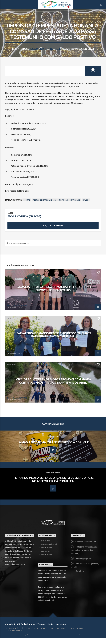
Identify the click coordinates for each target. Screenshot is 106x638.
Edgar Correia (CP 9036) (45, 49)
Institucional (46, 547)
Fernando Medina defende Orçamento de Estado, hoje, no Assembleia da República (54, 479)
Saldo (86, 200)
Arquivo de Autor (53, 225)
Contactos (45, 551)
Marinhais (75, 200)
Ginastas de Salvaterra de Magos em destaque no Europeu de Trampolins (54, 289)
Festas (27, 200)
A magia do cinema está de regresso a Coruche (54, 442)
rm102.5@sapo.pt (83, 558)
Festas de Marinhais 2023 (45, 200)
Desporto (11, 272)
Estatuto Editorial (49, 544)
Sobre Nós (45, 541)
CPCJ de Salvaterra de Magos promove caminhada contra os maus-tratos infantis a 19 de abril (53, 381)
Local (53, 18)
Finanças (63, 200)
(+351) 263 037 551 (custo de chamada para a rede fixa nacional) (85, 550)
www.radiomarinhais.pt (85, 541)
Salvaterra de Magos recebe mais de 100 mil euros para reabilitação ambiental (53, 335)
